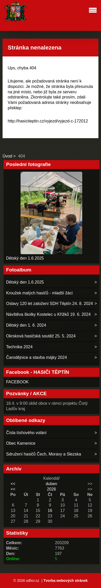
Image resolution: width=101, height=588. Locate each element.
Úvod (7, 156)
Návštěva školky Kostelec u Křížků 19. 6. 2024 (48, 314)
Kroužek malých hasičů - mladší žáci (39, 293)
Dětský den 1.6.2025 (25, 258)
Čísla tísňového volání (26, 432)
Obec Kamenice (20, 443)
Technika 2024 (19, 347)
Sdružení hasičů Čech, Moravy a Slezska (43, 454)
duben (51, 484)
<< (13, 484)
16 (50, 510)
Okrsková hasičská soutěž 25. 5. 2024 (41, 336)
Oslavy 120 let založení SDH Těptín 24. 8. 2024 (49, 303)
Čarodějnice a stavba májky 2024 (36, 357)
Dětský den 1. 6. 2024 (26, 325)
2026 (51, 489)
